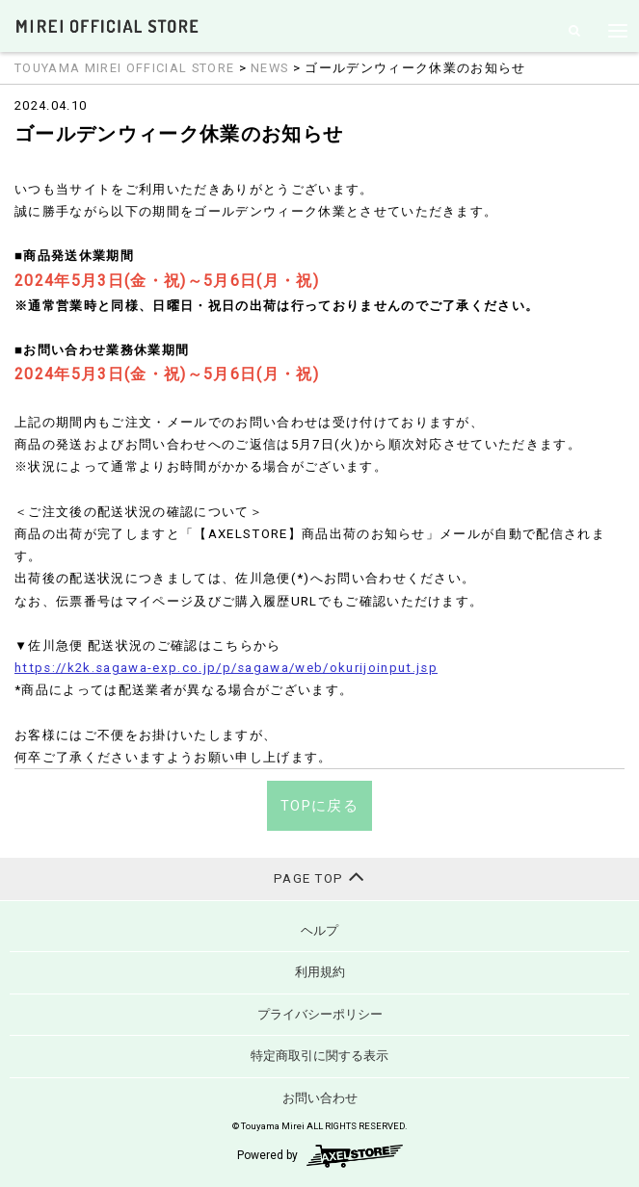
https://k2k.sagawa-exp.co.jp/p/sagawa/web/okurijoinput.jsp (226, 667)
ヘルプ (319, 930)
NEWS (269, 68)
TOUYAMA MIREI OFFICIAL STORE (124, 68)
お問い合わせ (320, 1098)
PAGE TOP (319, 877)
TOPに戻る (319, 805)
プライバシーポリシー (320, 1014)
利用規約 (320, 972)
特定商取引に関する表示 (319, 1055)
